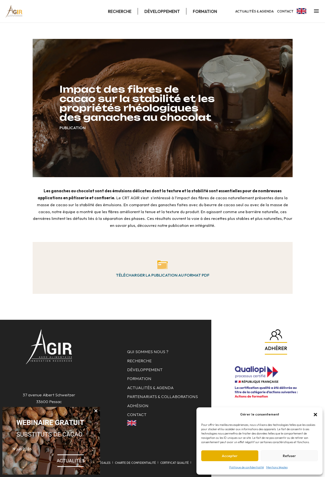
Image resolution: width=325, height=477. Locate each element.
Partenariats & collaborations (162, 396)
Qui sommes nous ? (147, 351)
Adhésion (137, 405)
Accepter (230, 455)
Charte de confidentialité (135, 463)
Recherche (119, 11)
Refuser (289, 455)
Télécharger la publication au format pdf (162, 275)
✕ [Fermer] (96, 411)
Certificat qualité (174, 463)
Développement (162, 11)
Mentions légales (277, 467)
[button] (315, 414)
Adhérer (276, 348)
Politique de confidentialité (246, 467)
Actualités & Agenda (254, 11)
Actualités (71, 461)
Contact (285, 11)
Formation (205, 11)
